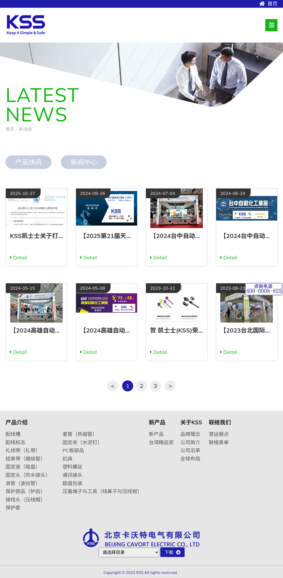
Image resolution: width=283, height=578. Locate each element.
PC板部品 (73, 450)
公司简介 (190, 442)
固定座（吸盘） (23, 467)
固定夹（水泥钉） (82, 442)
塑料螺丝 (72, 467)
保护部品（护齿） (25, 491)
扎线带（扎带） (23, 450)
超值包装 (72, 483)
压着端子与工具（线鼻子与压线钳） (102, 491)
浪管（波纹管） (23, 483)
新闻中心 (83, 162)
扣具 (67, 459)
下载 (172, 552)
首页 (268, 4)
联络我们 (220, 422)
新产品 (157, 422)
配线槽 (13, 434)
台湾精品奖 (161, 442)
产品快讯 (28, 162)
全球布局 (190, 459)
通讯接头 (72, 475)
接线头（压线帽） (25, 499)
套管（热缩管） (79, 434)
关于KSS (191, 422)
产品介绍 (17, 422)
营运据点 (219, 434)
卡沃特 (28, 25)
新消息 (25, 129)
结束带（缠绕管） (25, 459)
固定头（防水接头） (28, 475)
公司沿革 (190, 450)
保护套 (13, 507)
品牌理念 (190, 434)
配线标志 (15, 442)
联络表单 (219, 442)
